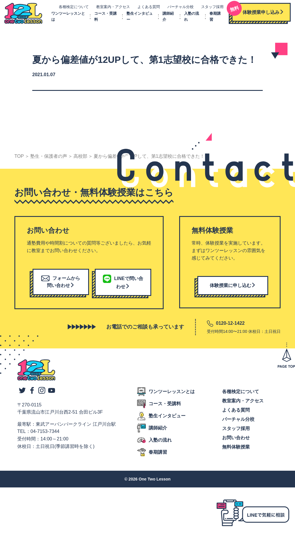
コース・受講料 (165, 405)
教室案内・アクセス (111, 8)
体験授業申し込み (256, 11)
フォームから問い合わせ (60, 284)
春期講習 (158, 454)
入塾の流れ (160, 442)
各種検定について (72, 8)
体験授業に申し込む (233, 287)
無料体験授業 (236, 449)
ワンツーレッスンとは (172, 393)
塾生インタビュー (167, 418)
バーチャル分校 (178, 8)
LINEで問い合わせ (123, 284)
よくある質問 (146, 8)
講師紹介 (158, 430)
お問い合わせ (236, 440)
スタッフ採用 (210, 8)
